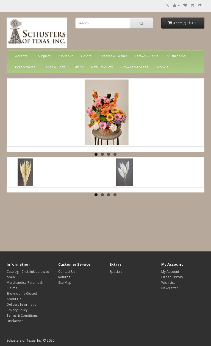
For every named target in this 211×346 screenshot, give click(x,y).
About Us (14, 299)
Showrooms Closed (22, 293)
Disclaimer (15, 321)
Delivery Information (22, 304)
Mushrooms (176, 56)
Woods (162, 67)
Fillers (78, 67)
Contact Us (66, 271)
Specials (116, 271)
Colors (86, 56)
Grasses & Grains (113, 56)
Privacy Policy (17, 310)
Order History (172, 277)
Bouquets (43, 56)
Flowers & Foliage (134, 67)
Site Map (64, 282)
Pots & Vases (25, 67)
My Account (170, 271)
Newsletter (169, 288)
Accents (21, 56)
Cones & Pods (54, 67)
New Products (102, 67)
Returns (64, 277)
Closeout (66, 56)
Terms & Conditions (22, 315)
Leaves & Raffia (147, 56)
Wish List (168, 282)
